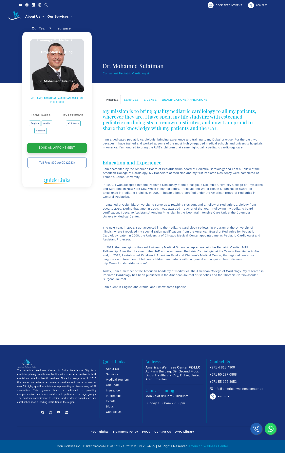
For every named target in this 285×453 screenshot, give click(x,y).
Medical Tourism (117, 379)
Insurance (169, 16)
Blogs (110, 406)
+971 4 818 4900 (222, 367)
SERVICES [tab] (131, 99)
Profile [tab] (112, 99)
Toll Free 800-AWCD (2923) (57, 162)
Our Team (146, 16)
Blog (248, 16)
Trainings (189, 16)
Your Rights (99, 431)
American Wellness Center (208, 446)
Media (209, 16)
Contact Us (114, 411)
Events (111, 401)
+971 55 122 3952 (223, 381)
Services (112, 374)
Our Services (120, 16)
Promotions (230, 16)
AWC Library (184, 431)
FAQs (146, 431)
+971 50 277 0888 (223, 374)
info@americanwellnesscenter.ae (238, 388)
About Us (95, 16)
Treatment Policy (125, 431)
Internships (114, 395)
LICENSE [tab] (150, 99)
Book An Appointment (57, 147)
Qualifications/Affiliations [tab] (185, 99)
